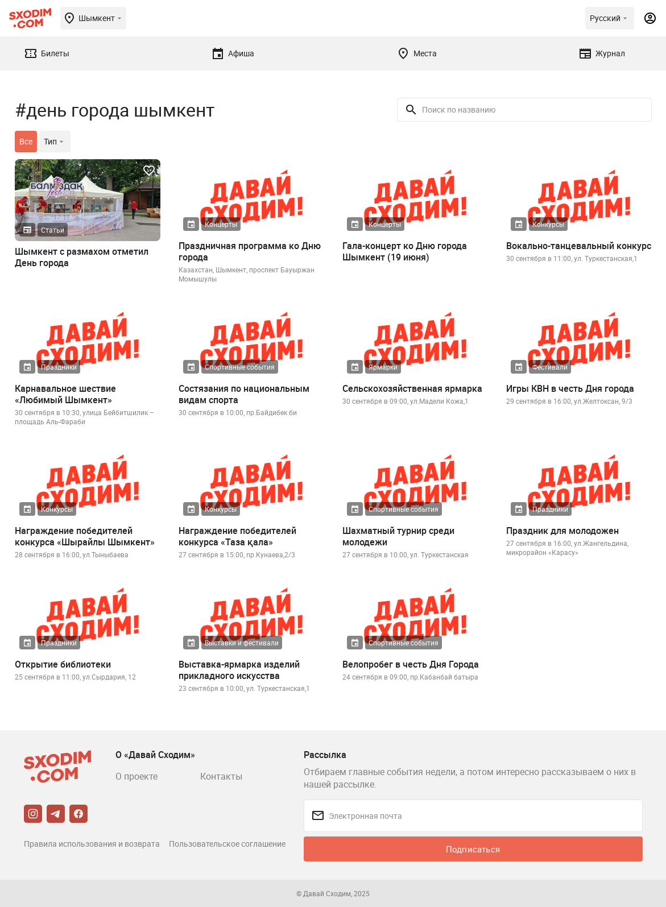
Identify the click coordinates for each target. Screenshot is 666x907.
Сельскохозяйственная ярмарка (412, 388)
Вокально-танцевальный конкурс (578, 245)
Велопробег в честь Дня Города (410, 664)
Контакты (221, 776)
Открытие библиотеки (63, 664)
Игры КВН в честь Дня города (570, 388)
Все (25, 141)
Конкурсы (548, 224)
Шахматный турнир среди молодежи (398, 536)
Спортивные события (240, 366)
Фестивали (550, 366)
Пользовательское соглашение (227, 843)
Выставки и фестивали (242, 642)
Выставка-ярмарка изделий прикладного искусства (239, 669)
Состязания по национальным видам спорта (244, 394)
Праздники (59, 366)
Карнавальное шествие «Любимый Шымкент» (65, 394)
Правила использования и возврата (92, 843)
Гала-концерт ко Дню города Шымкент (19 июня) (404, 251)
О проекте (136, 776)
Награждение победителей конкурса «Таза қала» (237, 536)
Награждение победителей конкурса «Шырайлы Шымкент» (85, 536)
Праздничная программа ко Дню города (250, 251)
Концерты (221, 224)
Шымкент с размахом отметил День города (81, 257)
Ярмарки (383, 366)
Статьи (52, 229)
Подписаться (473, 849)
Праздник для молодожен (562, 530)
